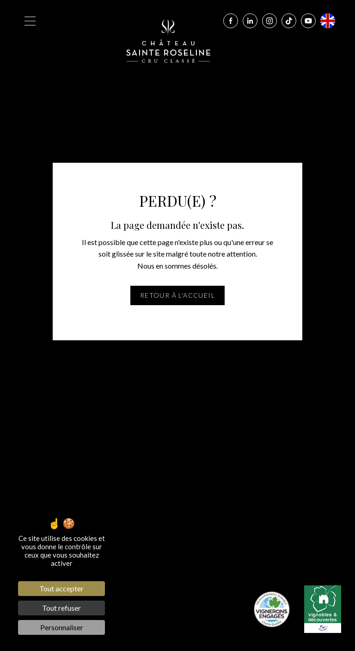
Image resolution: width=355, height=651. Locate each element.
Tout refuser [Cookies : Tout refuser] (61, 607)
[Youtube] (308, 20)
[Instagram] (269, 20)
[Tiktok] (289, 20)
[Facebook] (230, 20)
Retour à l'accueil (177, 295)
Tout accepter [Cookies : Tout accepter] (61, 588)
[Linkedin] (250, 20)
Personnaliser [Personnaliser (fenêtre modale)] (61, 627)
